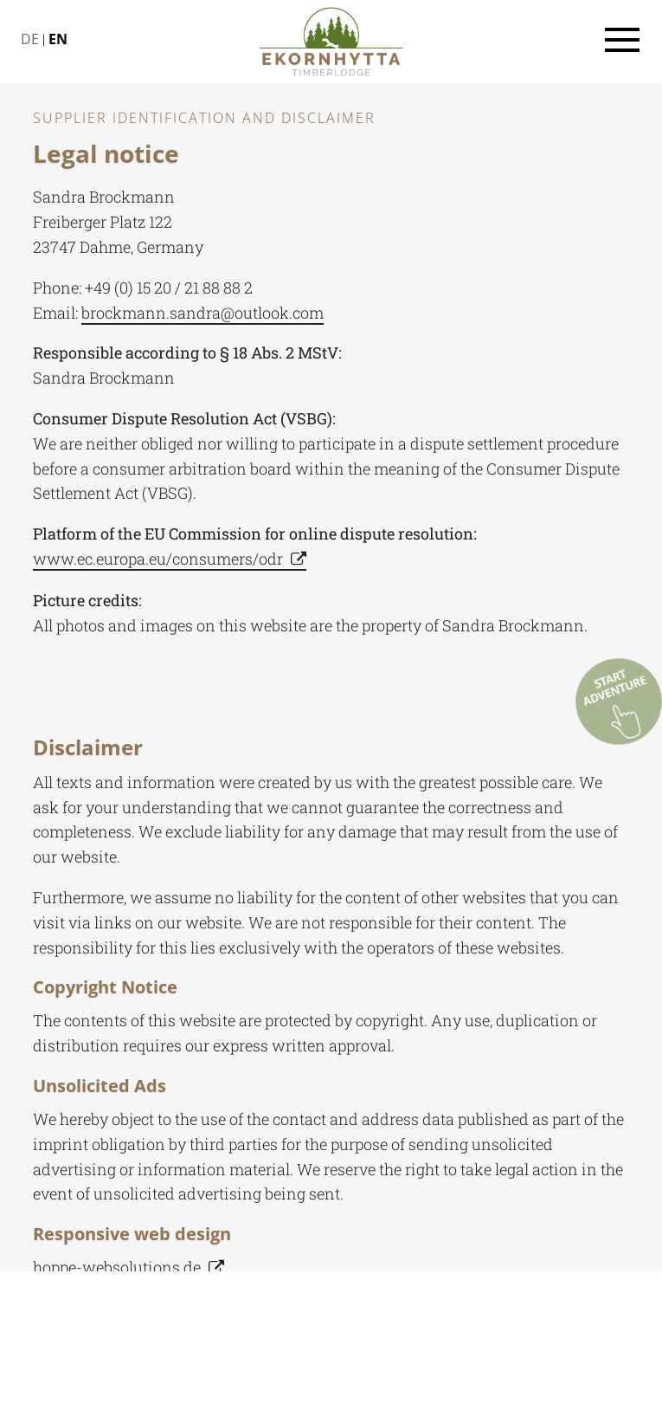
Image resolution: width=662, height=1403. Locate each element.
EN (57, 38)
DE (30, 38)
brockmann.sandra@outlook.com (202, 312)
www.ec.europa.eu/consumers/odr (158, 558)
